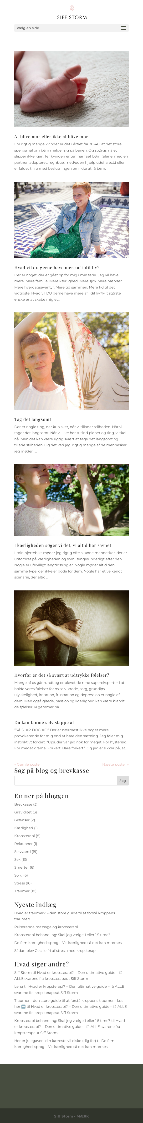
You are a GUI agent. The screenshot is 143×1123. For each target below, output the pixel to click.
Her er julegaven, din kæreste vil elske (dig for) (55, 1040)
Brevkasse (23, 804)
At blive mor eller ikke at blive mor (51, 136)
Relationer (23, 843)
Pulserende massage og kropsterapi (46, 927)
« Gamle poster (27, 764)
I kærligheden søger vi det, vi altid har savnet (62, 545)
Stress (19, 883)
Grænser (22, 820)
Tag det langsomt (32, 419)
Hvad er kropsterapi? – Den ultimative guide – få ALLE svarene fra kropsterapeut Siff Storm (69, 1026)
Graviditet (23, 812)
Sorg (18, 875)
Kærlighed (23, 828)
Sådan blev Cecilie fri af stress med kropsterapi (55, 950)
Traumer (22, 891)
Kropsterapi (24, 836)
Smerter (21, 867)
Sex (17, 859)
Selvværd (22, 851)
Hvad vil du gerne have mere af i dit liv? (57, 267)
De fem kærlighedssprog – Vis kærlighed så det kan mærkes (68, 942)
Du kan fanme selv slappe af (44, 722)
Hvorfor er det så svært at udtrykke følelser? (61, 675)
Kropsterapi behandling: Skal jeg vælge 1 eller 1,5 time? (62, 934)
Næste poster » (115, 764)
